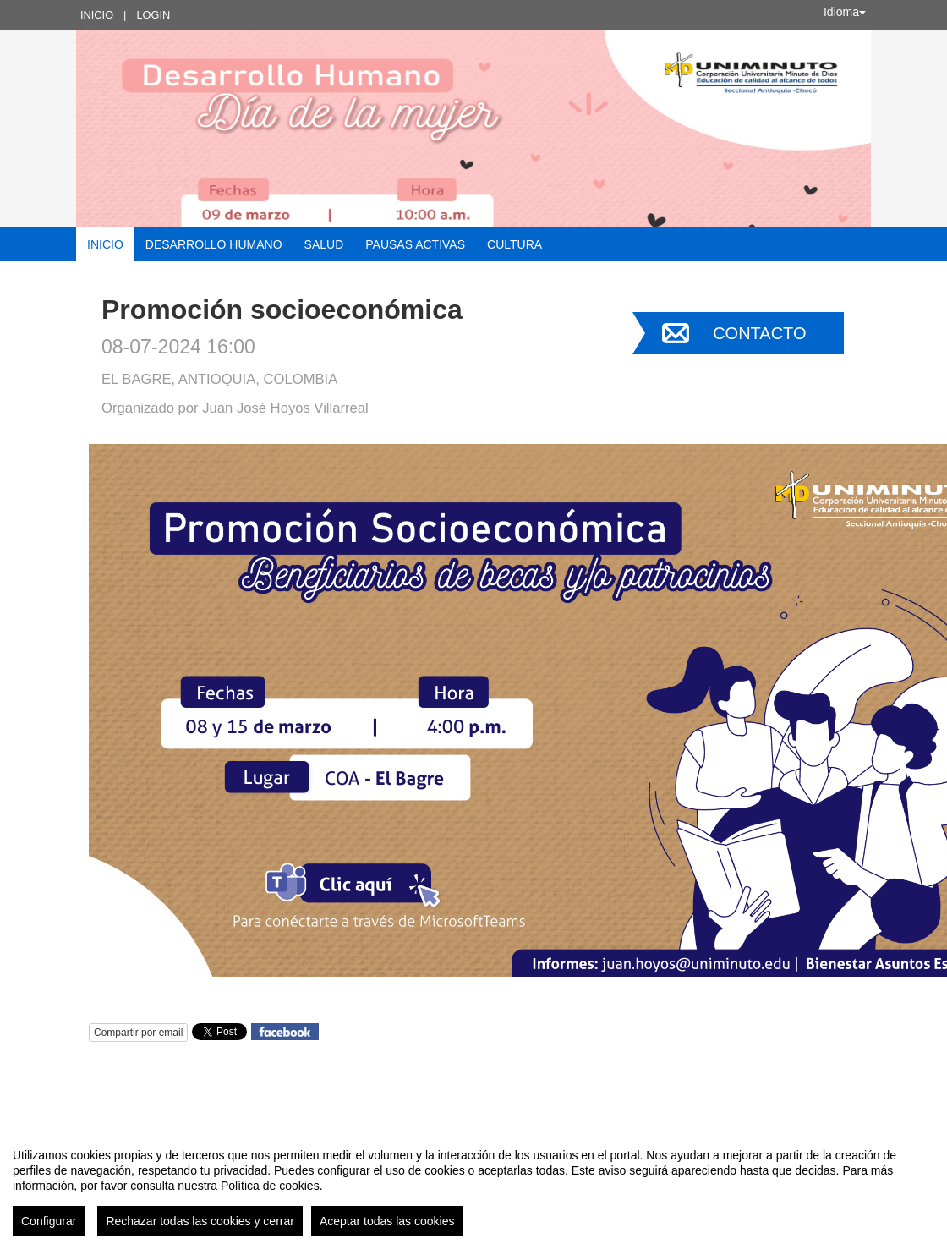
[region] (473, 1185)
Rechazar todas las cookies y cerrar (200, 1221)
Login (153, 14)
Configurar (48, 1221)
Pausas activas (415, 244)
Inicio (96, 14)
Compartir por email (138, 1032)
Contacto (759, 333)
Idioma (845, 12)
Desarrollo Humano (213, 244)
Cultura (514, 244)
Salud (324, 244)
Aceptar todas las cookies (387, 1221)
